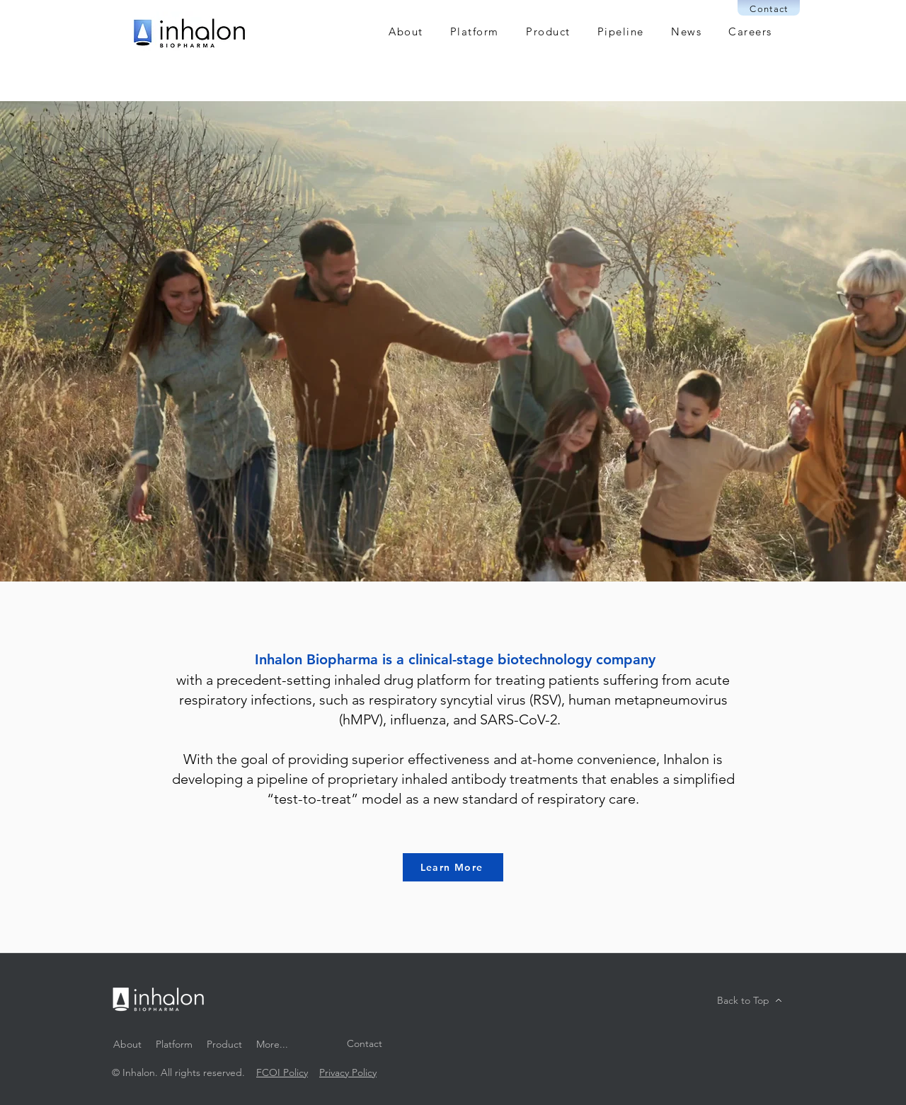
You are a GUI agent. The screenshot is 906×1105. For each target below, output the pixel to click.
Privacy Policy (348, 1072)
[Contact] (769, 8)
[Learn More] (453, 867)
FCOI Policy (282, 1072)
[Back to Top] (749, 1000)
